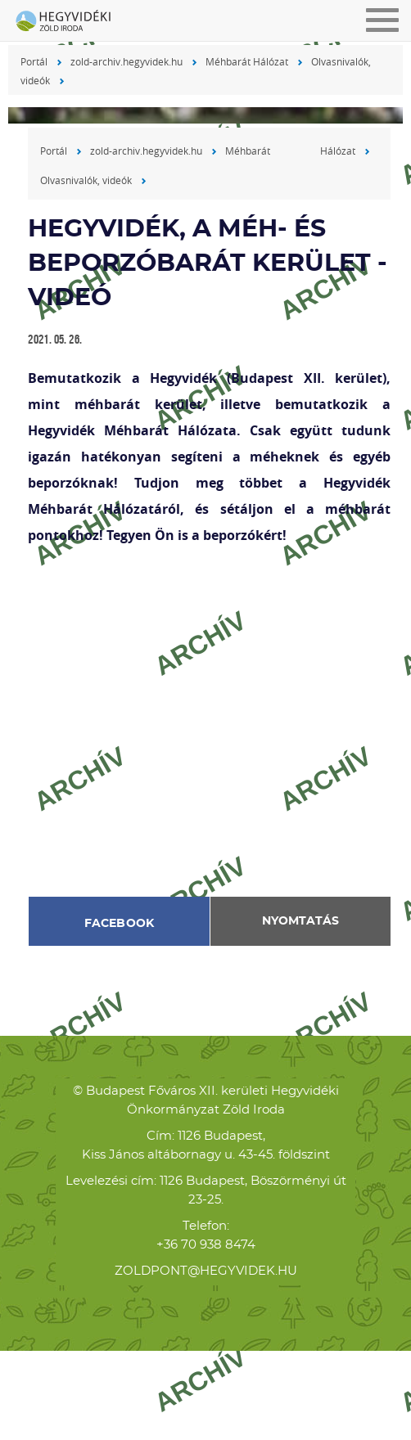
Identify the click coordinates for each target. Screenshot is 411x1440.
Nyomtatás (300, 921)
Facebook (119, 923)
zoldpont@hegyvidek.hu (206, 1271)
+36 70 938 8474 (205, 1245)
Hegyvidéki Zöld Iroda (69, 22)
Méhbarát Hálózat (247, 61)
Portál (33, 61)
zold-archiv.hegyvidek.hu (126, 61)
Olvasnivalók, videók (86, 180)
